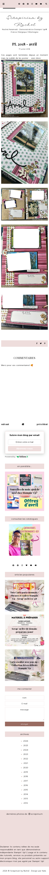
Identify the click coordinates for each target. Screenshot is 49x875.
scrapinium (35, 814)
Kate (44, 871)
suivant (5, 424)
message (24, 713)
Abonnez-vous (24, 448)
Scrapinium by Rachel (24, 21)
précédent (42, 424)
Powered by (16, 457)
